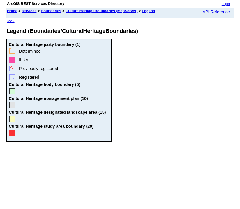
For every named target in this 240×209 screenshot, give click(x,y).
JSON (11, 21)
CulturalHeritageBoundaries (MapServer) (101, 11)
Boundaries (51, 11)
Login (226, 4)
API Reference (216, 12)
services (29, 11)
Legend (148, 11)
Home (12, 11)
